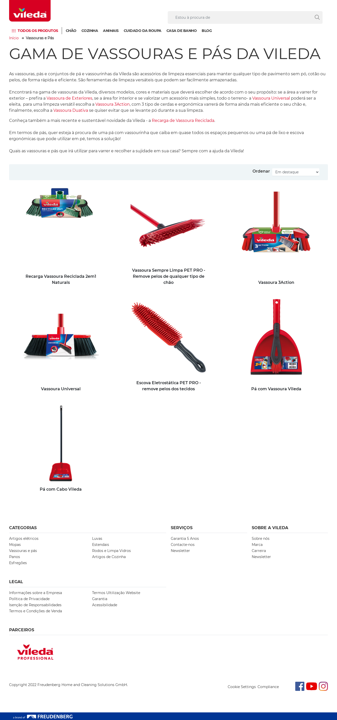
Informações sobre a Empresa (35, 592)
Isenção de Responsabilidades (35, 605)
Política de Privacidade (29, 599)
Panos (14, 557)
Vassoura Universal (271, 98)
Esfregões (18, 563)
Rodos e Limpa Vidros (111, 550)
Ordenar (261, 171)
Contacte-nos (183, 544)
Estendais (100, 544)
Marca (257, 544)
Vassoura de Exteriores (69, 98)
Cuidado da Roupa (142, 30)
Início (14, 38)
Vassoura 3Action (112, 104)
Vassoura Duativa (70, 110)
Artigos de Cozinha (109, 557)
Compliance (268, 687)
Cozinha (89, 30)
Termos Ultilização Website (116, 592)
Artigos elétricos (23, 538)
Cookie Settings (242, 687)
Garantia (99, 599)
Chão (71, 30)
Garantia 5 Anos (185, 538)
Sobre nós (260, 538)
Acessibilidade (104, 605)
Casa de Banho (181, 30)
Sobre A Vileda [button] (270, 527)
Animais (111, 30)
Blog (207, 30)
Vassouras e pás (23, 550)
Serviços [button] (182, 527)
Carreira (259, 550)
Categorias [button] (23, 527)
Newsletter (180, 550)
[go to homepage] (30, 11)
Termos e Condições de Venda (35, 611)
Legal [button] (16, 581)
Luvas (97, 538)
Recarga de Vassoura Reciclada (183, 120)
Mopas (15, 544)
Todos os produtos (38, 30)
